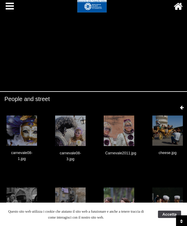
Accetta (169, 214)
